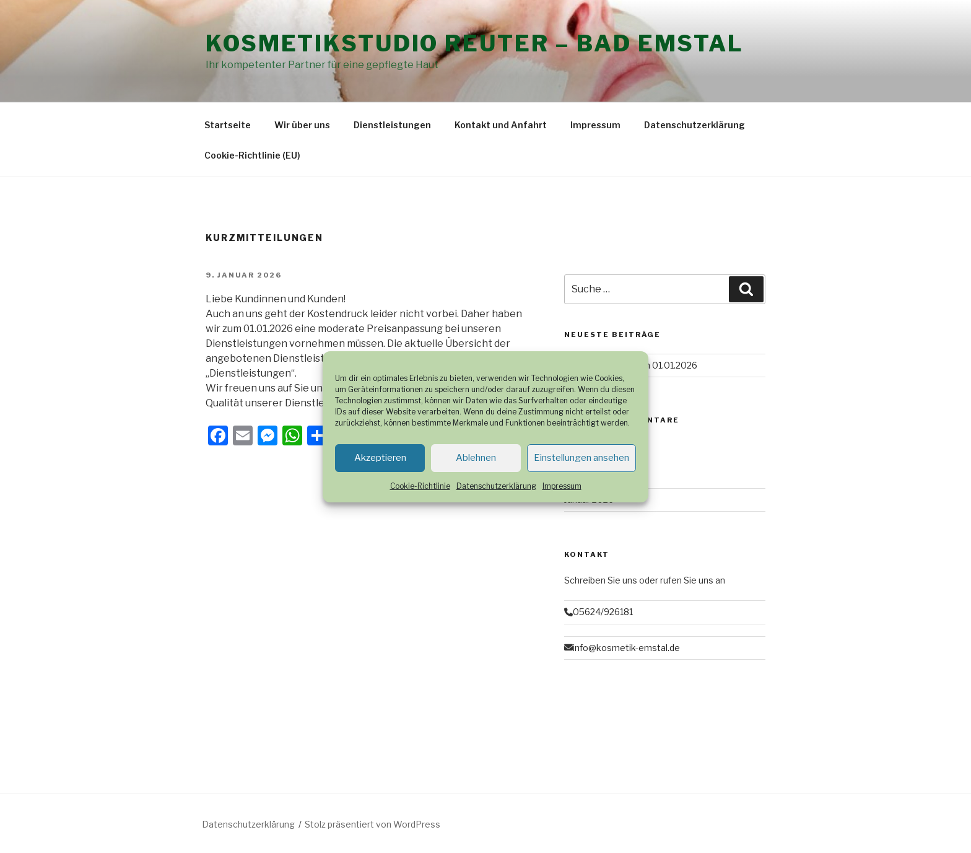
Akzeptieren (380, 457)
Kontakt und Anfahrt (501, 125)
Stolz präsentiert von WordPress (372, 824)
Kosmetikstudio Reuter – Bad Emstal (475, 43)
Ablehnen (476, 457)
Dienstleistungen (392, 125)
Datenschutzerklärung (496, 486)
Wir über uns (302, 125)
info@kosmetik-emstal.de (626, 647)
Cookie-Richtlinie (420, 486)
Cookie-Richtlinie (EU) (252, 155)
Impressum (561, 486)
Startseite (227, 125)
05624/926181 (603, 611)
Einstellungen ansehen (581, 457)
